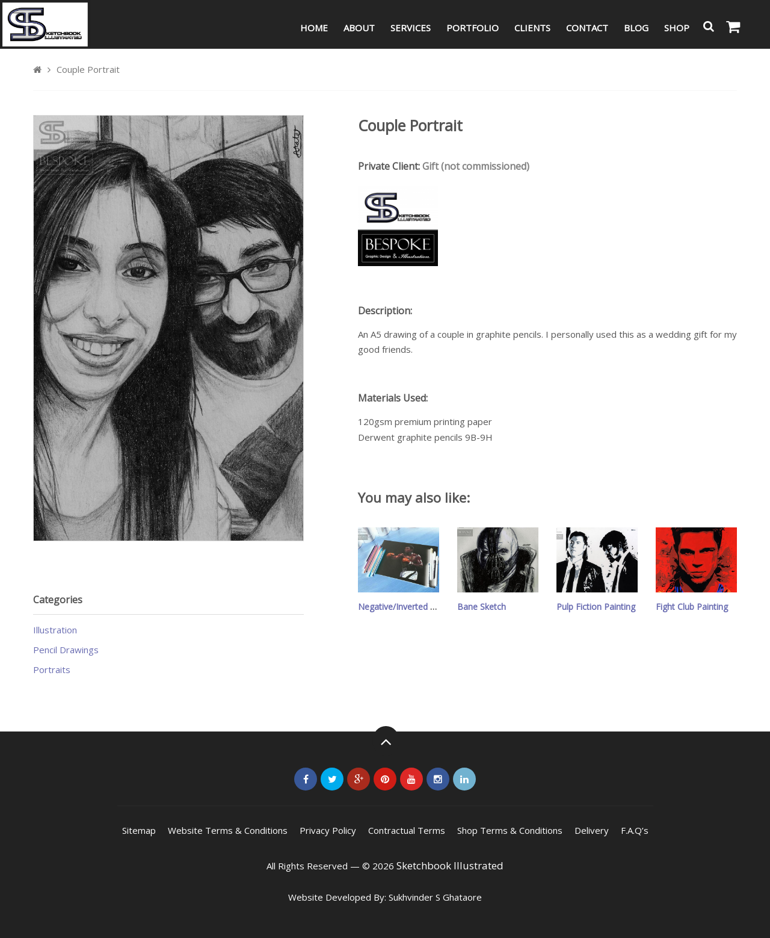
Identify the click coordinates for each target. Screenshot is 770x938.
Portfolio (472, 28)
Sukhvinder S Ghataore (435, 897)
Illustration (55, 630)
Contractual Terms (406, 830)
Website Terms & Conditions (228, 830)
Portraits (51, 669)
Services (410, 28)
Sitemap (139, 830)
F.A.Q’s (634, 830)
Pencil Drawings (66, 650)
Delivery (591, 830)
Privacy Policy (328, 830)
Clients (532, 28)
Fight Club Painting (692, 606)
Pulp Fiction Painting (595, 606)
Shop (676, 28)
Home (314, 28)
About (359, 28)
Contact (587, 28)
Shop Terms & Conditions (509, 830)
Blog (636, 28)
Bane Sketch (481, 606)
